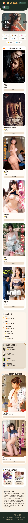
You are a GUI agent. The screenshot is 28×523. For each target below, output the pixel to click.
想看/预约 (14, 89)
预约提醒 (8, 483)
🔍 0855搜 (22, 2)
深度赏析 (14, 417)
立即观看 (7, 27)
